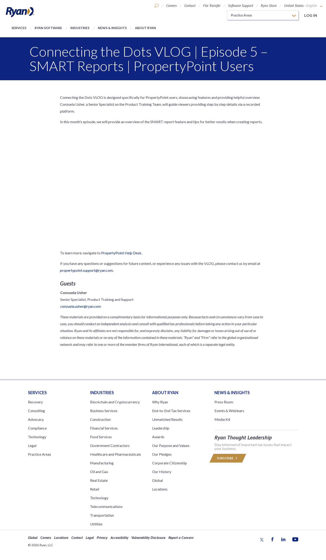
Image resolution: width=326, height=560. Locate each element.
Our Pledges (162, 454)
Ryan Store (269, 5)
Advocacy (36, 419)
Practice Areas (39, 454)
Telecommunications (106, 506)
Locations (159, 489)
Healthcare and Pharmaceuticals (115, 454)
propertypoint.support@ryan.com (86, 270)
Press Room (223, 402)
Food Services (101, 437)
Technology (37, 437)
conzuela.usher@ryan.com (80, 306)
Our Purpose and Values (170, 445)
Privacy (102, 537)
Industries (79, 28)
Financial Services (104, 428)
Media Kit (222, 419)
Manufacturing (102, 463)
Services (18, 28)
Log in (310, 15)
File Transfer (211, 5)
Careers (171, 5)
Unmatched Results (167, 419)
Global (157, 480)
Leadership (160, 428)
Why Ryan (160, 402)
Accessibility (119, 537)
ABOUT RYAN (165, 392)
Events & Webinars (229, 410)
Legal (32, 445)
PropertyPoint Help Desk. (121, 253)
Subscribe (228, 458)
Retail (94, 489)
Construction (100, 419)
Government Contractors (110, 445)
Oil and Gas (99, 471)
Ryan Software (48, 28)
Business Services (104, 410)
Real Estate (99, 480)
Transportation (102, 515)
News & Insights (112, 28)
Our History (161, 471)
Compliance (37, 428)
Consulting (36, 410)
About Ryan (145, 28)
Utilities (96, 524)
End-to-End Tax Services (171, 410)
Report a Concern (180, 537)
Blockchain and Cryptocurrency (115, 402)
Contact (189, 5)
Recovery (35, 402)
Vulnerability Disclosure (148, 537)
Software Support (240, 5)
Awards (158, 437)
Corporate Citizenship (169, 463)
